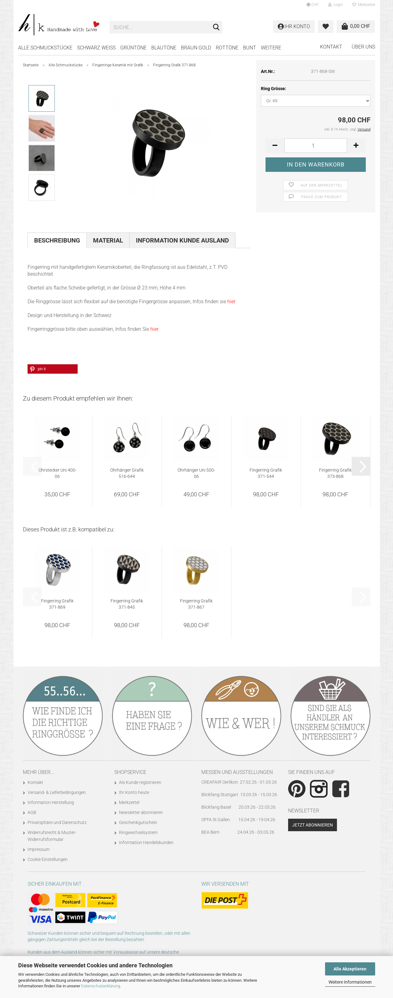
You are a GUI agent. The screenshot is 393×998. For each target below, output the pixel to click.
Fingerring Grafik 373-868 (335, 473)
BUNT (249, 48)
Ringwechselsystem (138, 832)
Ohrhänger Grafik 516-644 (127, 473)
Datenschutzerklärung (100, 986)
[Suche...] (216, 27)
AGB (32, 812)
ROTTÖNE (227, 48)
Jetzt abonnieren (312, 824)
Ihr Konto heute (134, 792)
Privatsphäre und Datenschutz (57, 822)
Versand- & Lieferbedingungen (57, 792)
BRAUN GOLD (196, 48)
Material (108, 240)
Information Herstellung (51, 802)
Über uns (363, 47)
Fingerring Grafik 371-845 (127, 604)
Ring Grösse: (273, 88)
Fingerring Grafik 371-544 (266, 473)
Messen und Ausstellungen (237, 772)
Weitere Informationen (350, 982)
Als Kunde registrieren (140, 782)
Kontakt (331, 47)
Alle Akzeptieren (350, 968)
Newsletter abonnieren (141, 812)
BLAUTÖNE (163, 48)
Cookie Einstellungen (48, 859)
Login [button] (335, 5)
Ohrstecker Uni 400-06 (57, 473)
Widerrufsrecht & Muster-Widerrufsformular (52, 836)
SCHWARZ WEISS (96, 48)
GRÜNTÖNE (133, 48)
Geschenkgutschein (138, 822)
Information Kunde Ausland (182, 240)
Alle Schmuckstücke (45, 48)
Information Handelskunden (146, 842)
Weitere (271, 48)
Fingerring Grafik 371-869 (57, 604)
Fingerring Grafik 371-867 (196, 604)
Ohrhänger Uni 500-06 (196, 473)
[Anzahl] (315, 145)
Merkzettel (363, 5)
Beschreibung (57, 240)
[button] (312, 4)
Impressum (38, 849)
